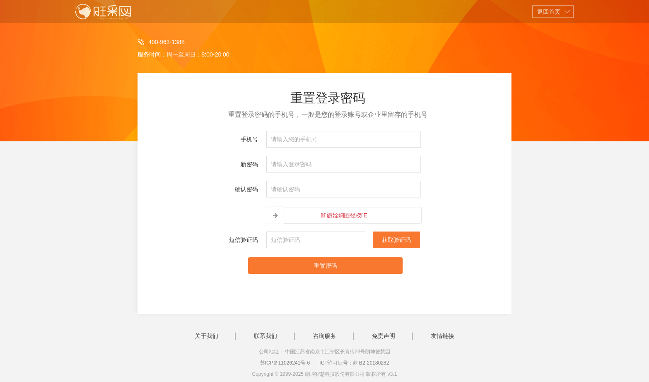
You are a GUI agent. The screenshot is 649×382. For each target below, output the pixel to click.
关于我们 (206, 336)
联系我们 (265, 336)
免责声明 (383, 336)
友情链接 (442, 336)
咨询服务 (324, 336)
